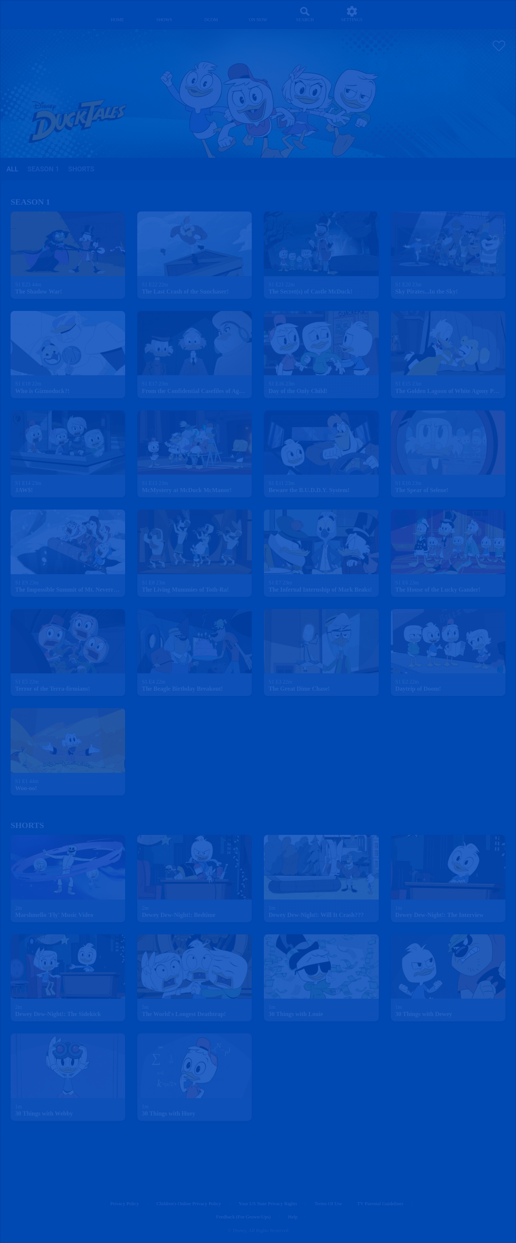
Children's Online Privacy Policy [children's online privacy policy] (189, 1203)
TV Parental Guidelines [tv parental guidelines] (380, 1203)
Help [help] (293, 1217)
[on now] (258, 14)
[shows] (164, 14)
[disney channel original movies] (211, 14)
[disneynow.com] (26, 13)
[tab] (12, 169)
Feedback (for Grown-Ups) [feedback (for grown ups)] (243, 1217)
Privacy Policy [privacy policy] (124, 1203)
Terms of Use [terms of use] (328, 1203)
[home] (117, 14)
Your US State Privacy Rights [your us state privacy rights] (268, 1203)
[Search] (305, 14)
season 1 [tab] (43, 169)
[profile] (398, 14)
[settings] (352, 14)
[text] (28, 285)
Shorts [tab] (81, 169)
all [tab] (12, 169)
